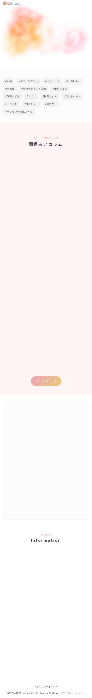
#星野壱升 (51, 104)
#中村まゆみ (60, 88)
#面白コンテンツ (28, 81)
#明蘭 (8, 81)
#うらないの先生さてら (19, 111)
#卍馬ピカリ (73, 81)
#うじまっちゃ (72, 96)
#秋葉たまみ (49, 96)
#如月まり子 (31, 104)
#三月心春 (11, 104)
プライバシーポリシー (46, 687)
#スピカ (31, 96)
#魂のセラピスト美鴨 (33, 88)
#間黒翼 (9, 88)
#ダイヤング (52, 81)
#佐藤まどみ (12, 96)
